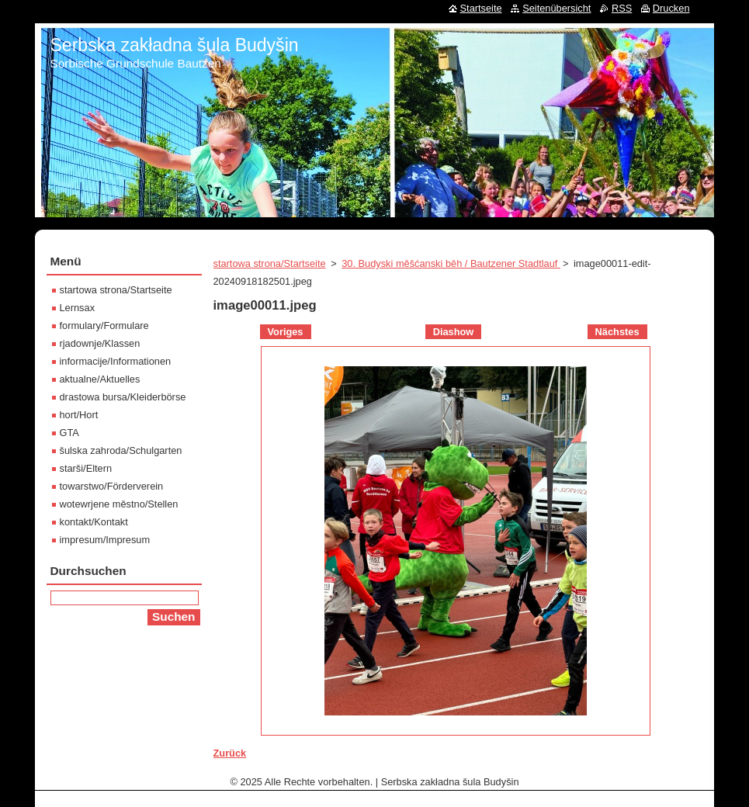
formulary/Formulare (104, 325)
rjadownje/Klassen (100, 343)
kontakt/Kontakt (94, 522)
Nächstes (617, 332)
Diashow (453, 332)
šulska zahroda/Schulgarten (121, 450)
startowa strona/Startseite (269, 263)
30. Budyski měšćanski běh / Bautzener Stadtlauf (451, 263)
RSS (622, 8)
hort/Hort (79, 415)
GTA (69, 432)
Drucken (671, 8)
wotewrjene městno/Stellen (119, 504)
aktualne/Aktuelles (100, 379)
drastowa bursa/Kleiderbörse (123, 397)
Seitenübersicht (556, 8)
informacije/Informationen (116, 361)
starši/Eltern (86, 468)
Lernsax (77, 307)
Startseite (481, 8)
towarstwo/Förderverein (112, 486)
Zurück (230, 753)
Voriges (285, 332)
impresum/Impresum (105, 540)
